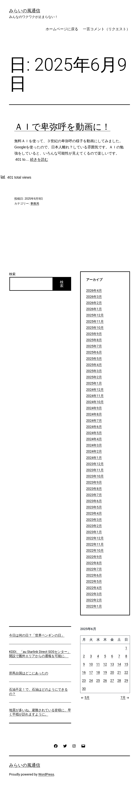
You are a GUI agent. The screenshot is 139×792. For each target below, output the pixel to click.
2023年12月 (95, 464)
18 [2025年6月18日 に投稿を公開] (98, 672)
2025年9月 (94, 334)
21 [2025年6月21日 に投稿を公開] (119, 672)
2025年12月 (95, 315)
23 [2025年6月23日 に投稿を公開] (84, 680)
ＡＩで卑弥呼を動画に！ (62, 127)
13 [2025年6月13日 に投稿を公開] (112, 664)
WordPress (46, 774)
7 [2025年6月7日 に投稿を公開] (119, 656)
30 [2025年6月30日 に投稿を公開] (84, 689)
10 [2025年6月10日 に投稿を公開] (91, 664)
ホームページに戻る (62, 29)
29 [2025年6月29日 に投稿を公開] (126, 680)
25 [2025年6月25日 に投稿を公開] (98, 680)
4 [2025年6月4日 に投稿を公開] (98, 656)
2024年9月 (94, 408)
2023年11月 (95, 470)
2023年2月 (94, 526)
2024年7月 (94, 420)
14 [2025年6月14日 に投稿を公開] (119, 664)
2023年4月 (94, 513)
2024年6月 (94, 427)
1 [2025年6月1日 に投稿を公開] (126, 648)
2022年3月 (94, 594)
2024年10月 (95, 402)
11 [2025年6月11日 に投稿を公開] (98, 664)
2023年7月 (94, 495)
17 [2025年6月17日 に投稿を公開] (91, 672)
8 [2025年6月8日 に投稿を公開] (126, 656)
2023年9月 (94, 482)
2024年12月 (95, 389)
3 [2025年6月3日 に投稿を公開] (91, 656)
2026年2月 (94, 303)
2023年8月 (94, 489)
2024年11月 (95, 396)
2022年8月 (94, 563)
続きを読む (39, 159)
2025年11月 (95, 321)
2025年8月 (94, 340)
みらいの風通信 (24, 10)
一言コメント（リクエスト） (106, 29)
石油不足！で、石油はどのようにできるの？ (38, 691)
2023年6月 (94, 501)
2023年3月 (94, 520)
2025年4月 (94, 365)
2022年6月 (94, 575)
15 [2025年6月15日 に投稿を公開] (126, 664)
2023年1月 (94, 532)
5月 (85, 697)
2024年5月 (94, 433)
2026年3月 (94, 297)
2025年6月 (94, 352)
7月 (125, 697)
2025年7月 (94, 346)
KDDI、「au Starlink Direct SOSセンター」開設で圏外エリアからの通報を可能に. (40, 654)
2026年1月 (94, 309)
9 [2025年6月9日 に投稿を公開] (84, 664)
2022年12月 (95, 538)
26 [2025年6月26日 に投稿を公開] (105, 680)
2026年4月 (94, 290)
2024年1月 (94, 458)
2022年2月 (94, 600)
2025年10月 (95, 328)
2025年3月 (94, 371)
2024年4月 (94, 439)
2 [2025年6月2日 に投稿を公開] (84, 656)
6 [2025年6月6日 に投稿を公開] (112, 656)
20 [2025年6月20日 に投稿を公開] (112, 672)
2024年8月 (94, 414)
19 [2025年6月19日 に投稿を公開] (105, 672)
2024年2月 (94, 451)
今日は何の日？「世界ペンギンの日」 (36, 635)
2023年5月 (94, 507)
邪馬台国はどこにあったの (28, 673)
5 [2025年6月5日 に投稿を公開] (105, 656)
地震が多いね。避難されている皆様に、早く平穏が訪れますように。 (40, 712)
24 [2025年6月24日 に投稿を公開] (91, 680)
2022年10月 (95, 550)
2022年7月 (94, 569)
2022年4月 (94, 588)
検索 (12, 274)
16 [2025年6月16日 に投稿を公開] (84, 672)
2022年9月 (94, 557)
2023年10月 (95, 476)
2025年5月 (94, 358)
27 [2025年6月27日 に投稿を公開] (112, 680)
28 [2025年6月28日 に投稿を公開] (119, 680)
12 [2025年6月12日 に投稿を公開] (105, 664)
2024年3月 (94, 445)
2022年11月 (95, 544)
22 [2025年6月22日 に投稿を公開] (126, 672)
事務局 (34, 203)
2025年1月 (94, 383)
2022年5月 (94, 581)
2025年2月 (94, 377)
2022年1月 (94, 606)
